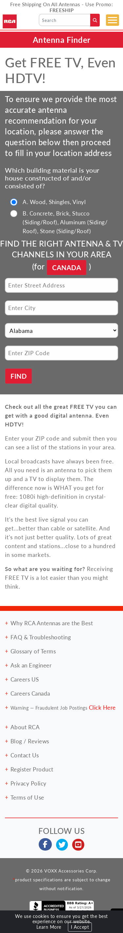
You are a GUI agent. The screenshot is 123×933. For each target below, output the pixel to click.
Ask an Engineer (31, 665)
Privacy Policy (28, 783)
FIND (18, 376)
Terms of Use (27, 797)
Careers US (24, 679)
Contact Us (24, 755)
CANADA (66, 267)
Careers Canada (30, 693)
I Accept (80, 927)
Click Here (102, 707)
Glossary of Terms (33, 651)
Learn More (48, 927)
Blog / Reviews (29, 741)
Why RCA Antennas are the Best (51, 623)
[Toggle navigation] (112, 20)
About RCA (25, 727)
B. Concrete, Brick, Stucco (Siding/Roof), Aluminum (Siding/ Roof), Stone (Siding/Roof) (65, 222)
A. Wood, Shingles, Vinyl (54, 202)
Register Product (31, 769)
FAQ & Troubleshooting (40, 637)
